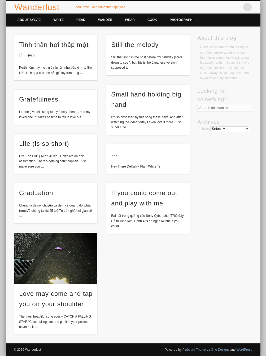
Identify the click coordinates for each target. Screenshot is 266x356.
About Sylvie (29, 20)
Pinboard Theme (194, 349)
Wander (105, 20)
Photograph (181, 20)
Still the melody (135, 44)
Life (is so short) (44, 143)
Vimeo (236, 7)
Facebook (214, 7)
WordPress (244, 349)
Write (58, 20)
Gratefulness (38, 99)
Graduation (36, 192)
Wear (130, 20)
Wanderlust (37, 7)
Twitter (225, 7)
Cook (152, 20)
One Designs (220, 349)
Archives (203, 129)
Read (80, 20)
